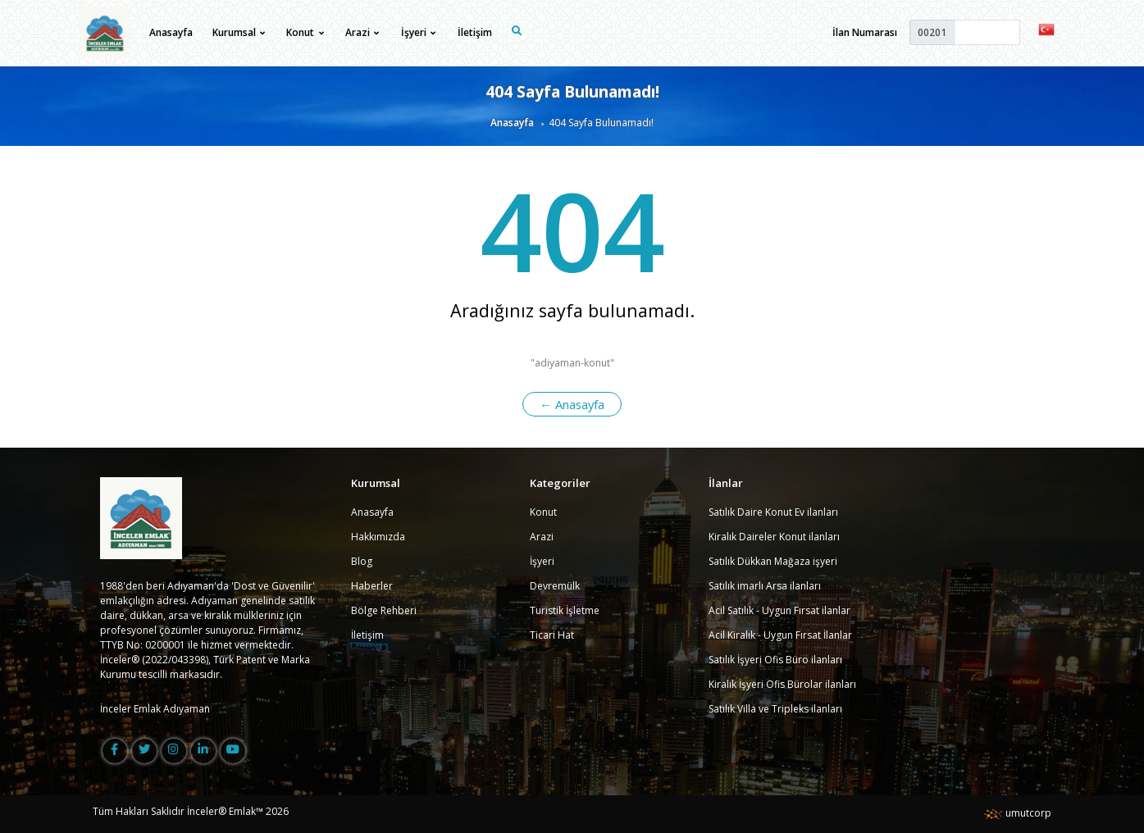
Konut (543, 512)
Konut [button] (304, 32)
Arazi (542, 537)
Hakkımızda (378, 537)
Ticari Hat (552, 635)
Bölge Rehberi (384, 610)
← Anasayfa (572, 404)
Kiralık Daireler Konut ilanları (774, 537)
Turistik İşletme (564, 610)
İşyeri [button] (418, 32)
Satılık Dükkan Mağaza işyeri (773, 561)
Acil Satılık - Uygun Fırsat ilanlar (779, 610)
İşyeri (542, 561)
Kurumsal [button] (238, 32)
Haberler (372, 586)
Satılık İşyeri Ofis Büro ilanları (775, 660)
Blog (361, 561)
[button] (1046, 28)
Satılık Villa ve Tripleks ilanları (775, 709)
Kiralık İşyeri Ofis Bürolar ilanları (782, 684)
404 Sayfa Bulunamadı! (572, 91)
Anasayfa (171, 32)
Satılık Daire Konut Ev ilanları (773, 512)
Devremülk (555, 586)
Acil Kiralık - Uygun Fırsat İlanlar (780, 635)
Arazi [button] (362, 32)
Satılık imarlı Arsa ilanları (765, 586)
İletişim (475, 32)
